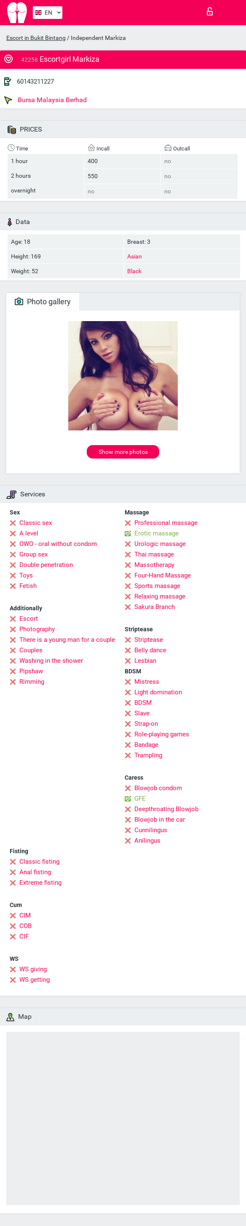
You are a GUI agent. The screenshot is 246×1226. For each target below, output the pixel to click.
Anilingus (147, 840)
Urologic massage (160, 544)
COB (25, 926)
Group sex (33, 554)
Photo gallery (43, 301)
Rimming (31, 682)
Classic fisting (39, 861)
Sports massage (157, 586)
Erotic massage (156, 533)
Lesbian (145, 660)
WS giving (33, 969)
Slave (142, 713)
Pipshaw (31, 671)
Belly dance (150, 650)
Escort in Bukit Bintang (36, 37)
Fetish (28, 586)
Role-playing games (161, 734)
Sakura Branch (154, 607)
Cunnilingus (150, 830)
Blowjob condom (158, 788)
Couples (31, 650)
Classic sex (35, 523)
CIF (24, 936)
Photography (37, 629)
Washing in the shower (51, 660)
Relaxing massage (159, 596)
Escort (28, 618)
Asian (134, 256)
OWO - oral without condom (58, 544)
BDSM (143, 703)
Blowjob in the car (159, 819)
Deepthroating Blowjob (166, 809)
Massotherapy (154, 565)
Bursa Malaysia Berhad (45, 100)
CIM (25, 915)
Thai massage (154, 554)
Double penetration (46, 565)
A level (28, 533)
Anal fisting (35, 872)
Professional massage (166, 523)
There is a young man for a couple (67, 639)
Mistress (146, 682)
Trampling (148, 755)
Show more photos (123, 451)
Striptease (148, 639)
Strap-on (146, 724)
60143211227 (35, 81)
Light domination (158, 692)
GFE (140, 798)
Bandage (146, 745)
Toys (26, 575)
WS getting (34, 979)
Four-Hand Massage (162, 575)
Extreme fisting (40, 882)
